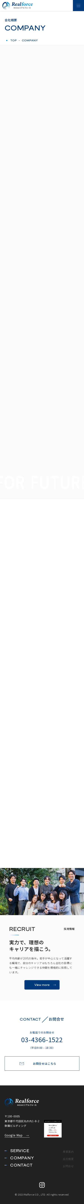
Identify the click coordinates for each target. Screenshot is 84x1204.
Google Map (14, 1135)
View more (42, 984)
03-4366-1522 (42, 1042)
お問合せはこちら (44, 1063)
